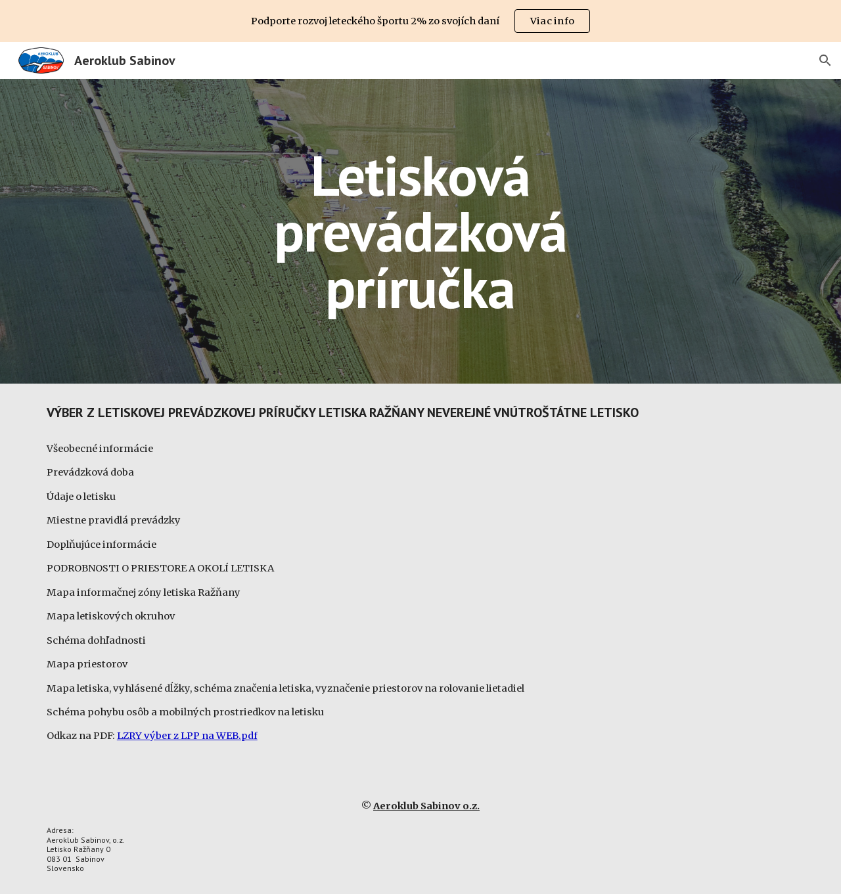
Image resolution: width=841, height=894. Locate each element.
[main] (420, 231)
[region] (420, 21)
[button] (825, 60)
